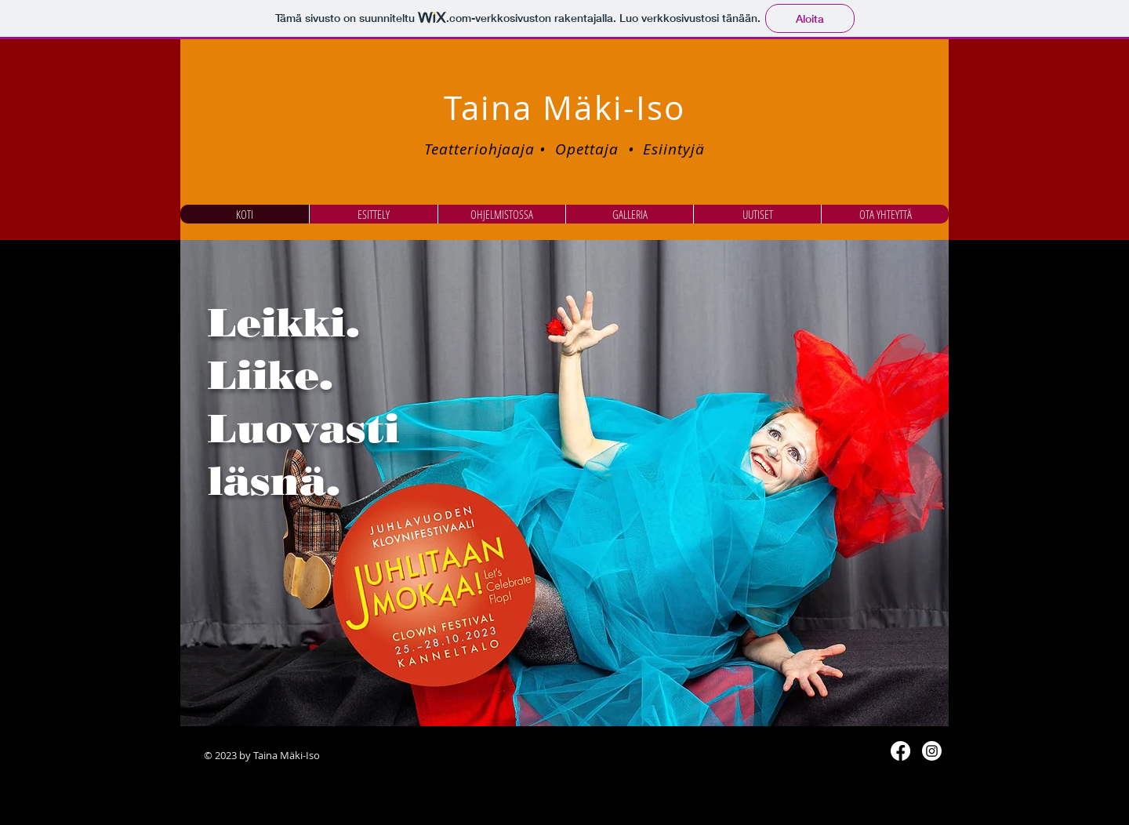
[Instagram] (932, 751)
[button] (564, 483)
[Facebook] (900, 751)
